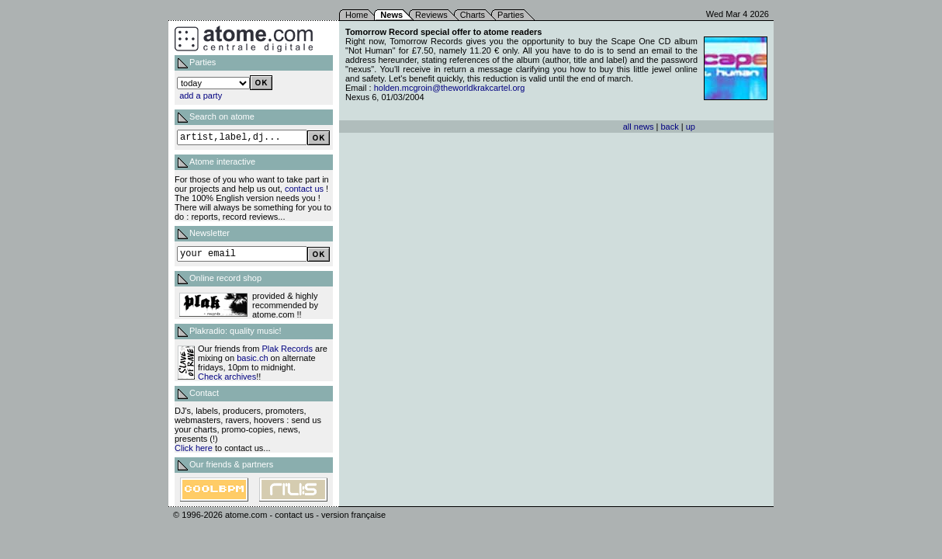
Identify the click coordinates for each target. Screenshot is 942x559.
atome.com (246, 514)
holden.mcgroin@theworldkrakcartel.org (449, 87)
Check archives (227, 376)
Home (356, 14)
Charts (472, 14)
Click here (194, 448)
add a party (200, 95)
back (669, 126)
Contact (204, 393)
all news (638, 126)
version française (353, 514)
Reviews (431, 14)
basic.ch (252, 358)
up (690, 126)
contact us (304, 188)
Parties (510, 14)
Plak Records (287, 348)
